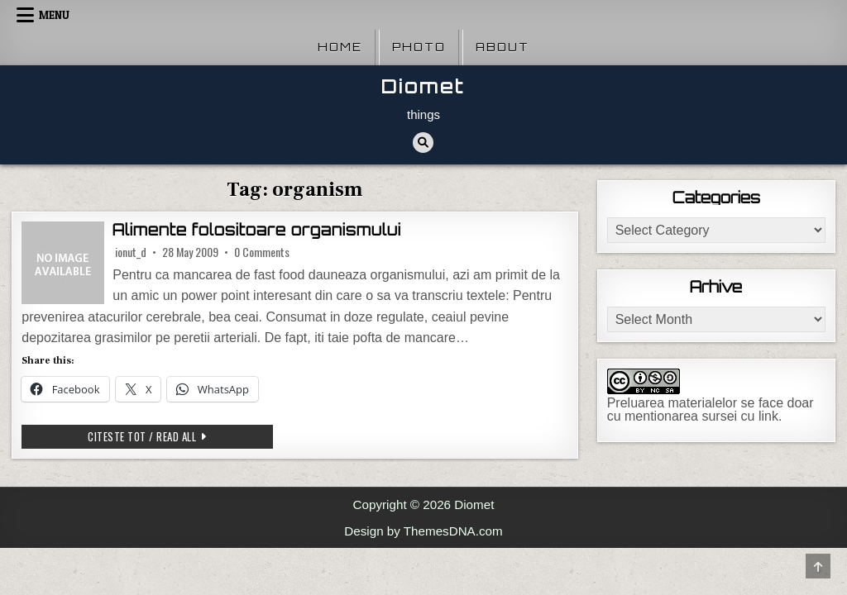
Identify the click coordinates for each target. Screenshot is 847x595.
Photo (419, 47)
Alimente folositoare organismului (256, 230)
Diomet (423, 86)
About (502, 47)
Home (340, 47)
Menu (54, 14)
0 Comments (262, 252)
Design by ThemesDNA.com (423, 531)
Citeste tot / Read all (180, 436)
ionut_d (130, 252)
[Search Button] (423, 142)
